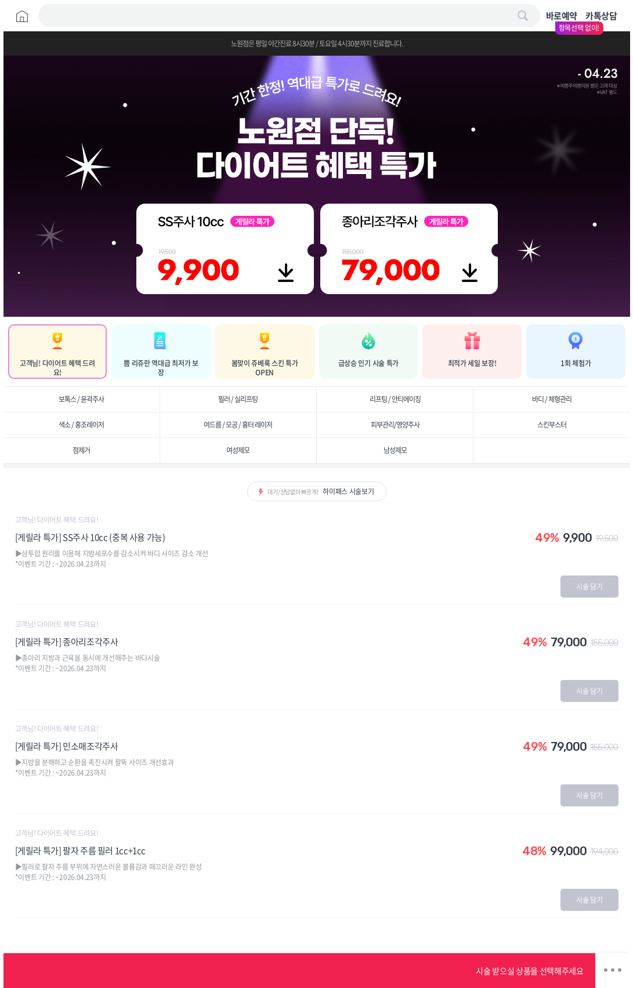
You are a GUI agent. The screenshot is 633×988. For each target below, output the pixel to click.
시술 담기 (589, 586)
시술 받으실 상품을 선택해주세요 (529, 970)
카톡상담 (601, 15)
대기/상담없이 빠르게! (320, 491)
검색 (522, 15)
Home (22, 16)
